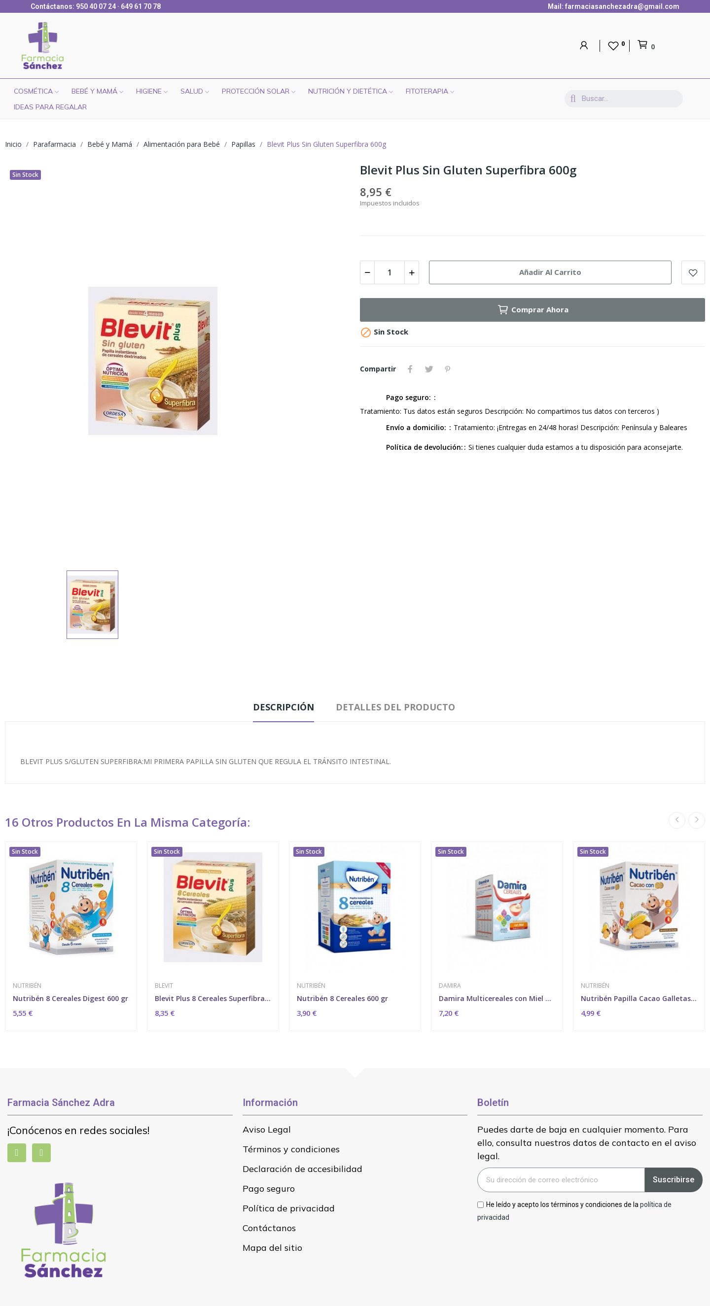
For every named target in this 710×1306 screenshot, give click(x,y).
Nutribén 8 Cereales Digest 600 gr (70, 998)
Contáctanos (269, 1228)
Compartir (410, 369)
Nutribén (27, 986)
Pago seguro (269, 1188)
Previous (677, 820)
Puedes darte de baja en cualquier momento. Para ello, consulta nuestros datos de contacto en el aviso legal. (586, 1143)
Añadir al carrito (550, 272)
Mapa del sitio (272, 1247)
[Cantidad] (389, 272)
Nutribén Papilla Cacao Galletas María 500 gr (639, 998)
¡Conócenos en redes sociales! (78, 1130)
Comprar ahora (532, 310)
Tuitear (429, 369)
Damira (450, 986)
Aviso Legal (267, 1129)
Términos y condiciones (291, 1149)
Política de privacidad (289, 1208)
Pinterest (447, 369)
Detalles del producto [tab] (395, 707)
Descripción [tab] (283, 707)
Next (696, 820)
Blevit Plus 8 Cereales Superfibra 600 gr (213, 998)
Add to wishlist (693, 272)
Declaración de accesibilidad (302, 1168)
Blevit (164, 986)
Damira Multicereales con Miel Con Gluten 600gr (497, 998)
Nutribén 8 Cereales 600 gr (342, 998)
